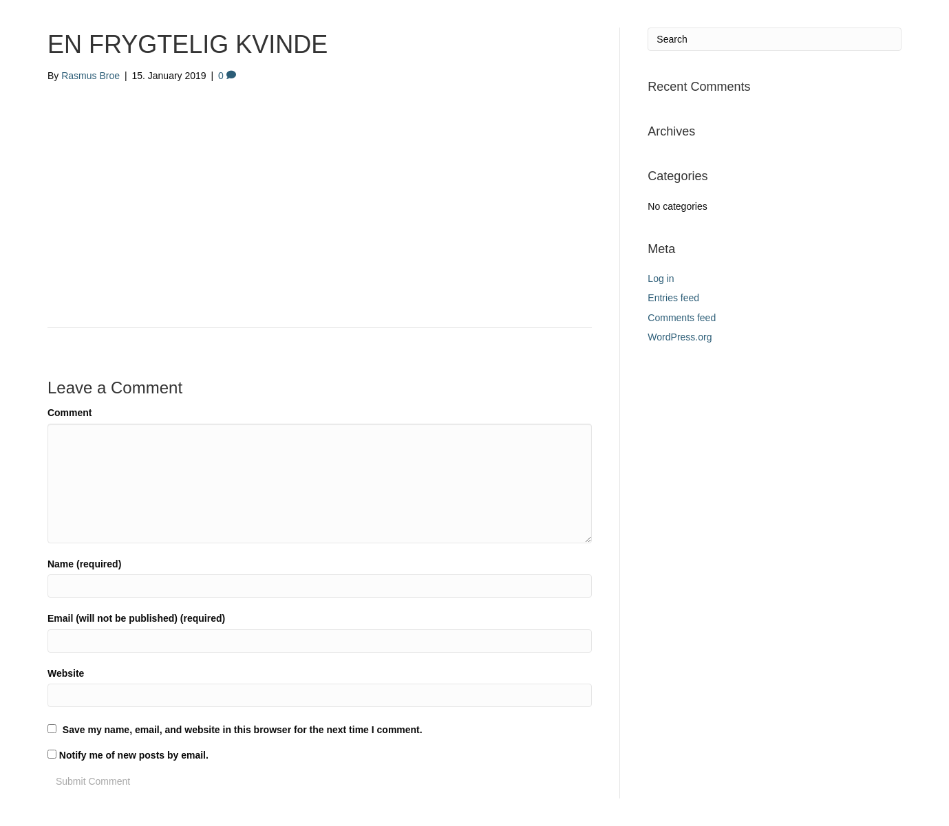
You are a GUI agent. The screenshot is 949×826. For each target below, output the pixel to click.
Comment (69, 412)
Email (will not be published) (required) (136, 618)
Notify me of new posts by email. (134, 755)
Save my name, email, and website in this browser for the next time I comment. (243, 729)
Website (65, 673)
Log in (661, 278)
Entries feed (673, 297)
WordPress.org (680, 337)
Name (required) (84, 563)
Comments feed (682, 317)
